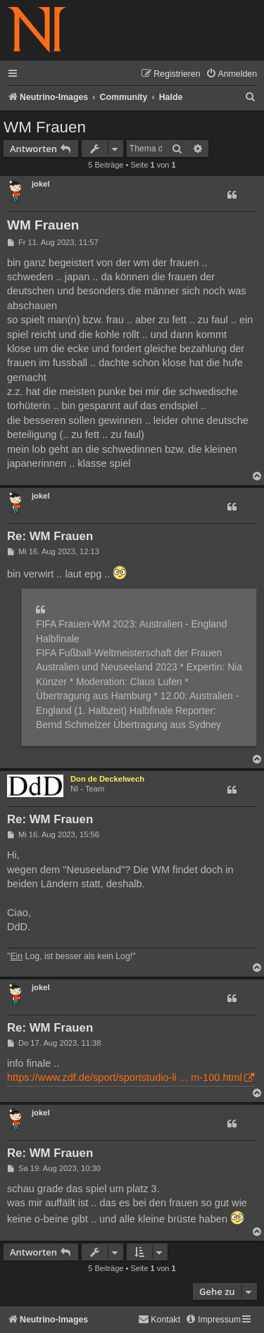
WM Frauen (45, 127)
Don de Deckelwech (107, 779)
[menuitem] (231, 74)
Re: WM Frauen (50, 536)
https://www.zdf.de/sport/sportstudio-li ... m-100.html (124, 1077)
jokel (41, 184)
